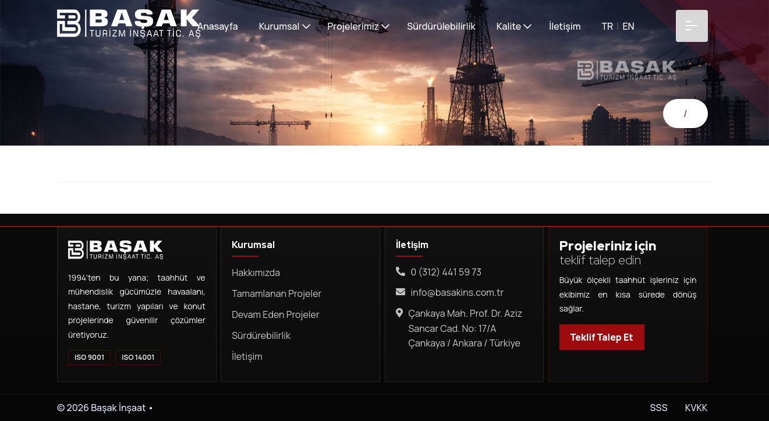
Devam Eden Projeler (275, 314)
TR (606, 26)
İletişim (247, 356)
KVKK (696, 407)
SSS (659, 407)
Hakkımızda (256, 272)
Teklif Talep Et (601, 337)
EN (627, 26)
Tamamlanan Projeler (276, 293)
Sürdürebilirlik (261, 335)
